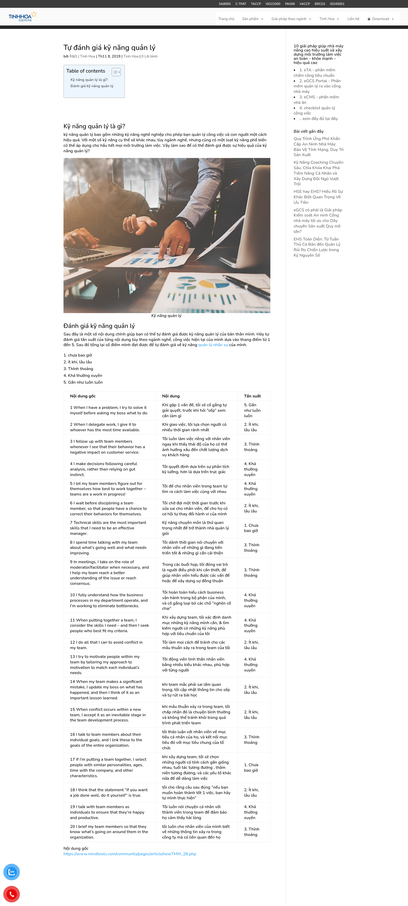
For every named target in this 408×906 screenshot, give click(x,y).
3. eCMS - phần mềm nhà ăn (316, 99)
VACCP (304, 4)
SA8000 (225, 4)
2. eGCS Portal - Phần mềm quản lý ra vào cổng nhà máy (317, 86)
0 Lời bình (149, 56)
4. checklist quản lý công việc (314, 110)
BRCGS (320, 4)
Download (383, 19)
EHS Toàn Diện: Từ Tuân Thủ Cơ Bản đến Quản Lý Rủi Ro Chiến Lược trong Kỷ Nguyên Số (317, 247)
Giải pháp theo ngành (292, 19)
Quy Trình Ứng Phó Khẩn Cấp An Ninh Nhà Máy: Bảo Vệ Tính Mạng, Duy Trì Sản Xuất (319, 147)
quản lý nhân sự (213, 345)
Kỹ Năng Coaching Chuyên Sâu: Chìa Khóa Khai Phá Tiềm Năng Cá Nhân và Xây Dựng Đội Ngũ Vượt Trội (318, 173)
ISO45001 (337, 4)
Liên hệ (353, 18)
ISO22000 (273, 4)
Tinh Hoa (330, 19)
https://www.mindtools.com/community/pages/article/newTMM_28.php (129, 854)
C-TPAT (240, 4)
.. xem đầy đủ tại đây (318, 119)
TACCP (256, 4)
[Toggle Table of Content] (113, 72)
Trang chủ (226, 18)
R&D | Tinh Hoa (82, 56)
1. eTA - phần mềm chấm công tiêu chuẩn (314, 72)
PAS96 (290, 4)
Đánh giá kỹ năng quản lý (92, 85)
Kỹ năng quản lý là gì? (89, 79)
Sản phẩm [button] (253, 19)
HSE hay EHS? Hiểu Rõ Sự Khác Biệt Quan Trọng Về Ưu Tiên (318, 197)
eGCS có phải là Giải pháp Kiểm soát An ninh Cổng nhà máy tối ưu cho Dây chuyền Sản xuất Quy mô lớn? (318, 221)
